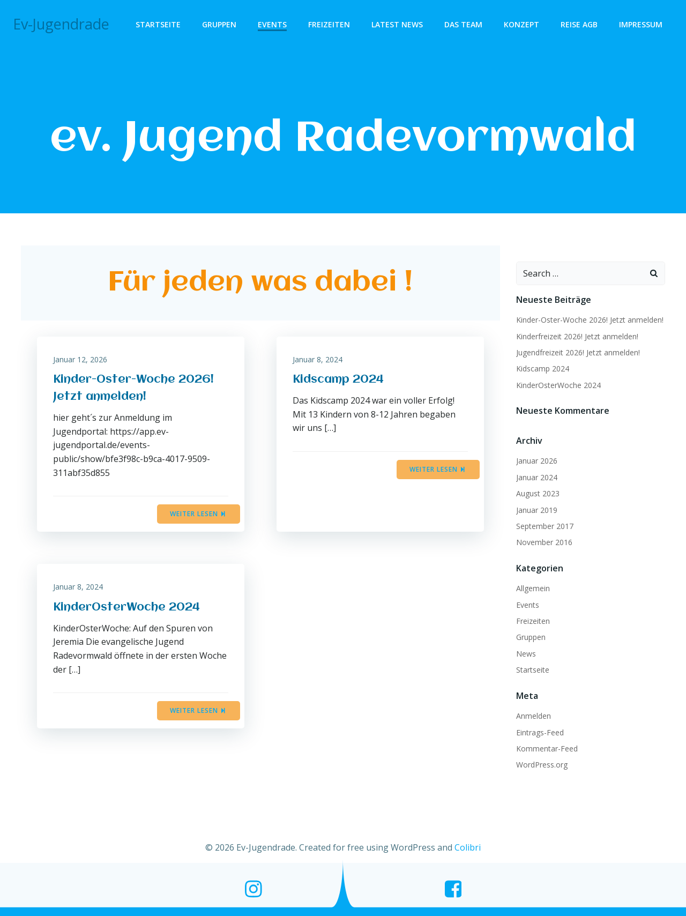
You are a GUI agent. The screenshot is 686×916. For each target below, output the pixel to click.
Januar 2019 (536, 510)
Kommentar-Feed (547, 748)
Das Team (463, 24)
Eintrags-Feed (540, 732)
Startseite (158, 24)
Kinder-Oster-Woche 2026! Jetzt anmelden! (589, 320)
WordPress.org (542, 764)
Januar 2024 (536, 477)
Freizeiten (329, 24)
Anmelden (533, 716)
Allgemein (533, 588)
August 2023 (538, 493)
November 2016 (544, 542)
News (526, 654)
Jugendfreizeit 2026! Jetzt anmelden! (578, 352)
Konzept (521, 24)
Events (272, 24)
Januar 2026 (536, 461)
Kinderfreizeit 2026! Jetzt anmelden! (577, 336)
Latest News (397, 24)
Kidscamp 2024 (542, 368)
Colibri (467, 847)
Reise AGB (579, 24)
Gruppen (219, 24)
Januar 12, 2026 (80, 359)
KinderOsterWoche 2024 (558, 385)
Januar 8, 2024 (317, 359)
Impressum (640, 24)
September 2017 (544, 526)
